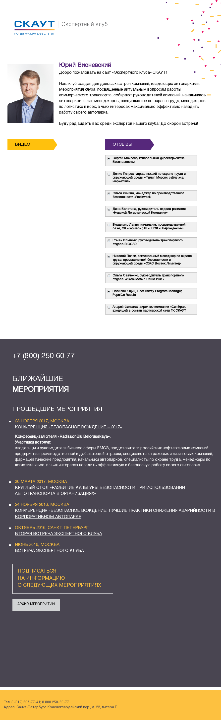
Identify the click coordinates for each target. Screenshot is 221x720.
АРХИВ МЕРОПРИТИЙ (36, 604)
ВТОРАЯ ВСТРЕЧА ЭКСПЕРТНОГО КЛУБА (58, 534)
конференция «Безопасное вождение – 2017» (68, 427)
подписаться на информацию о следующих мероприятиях (59, 578)
